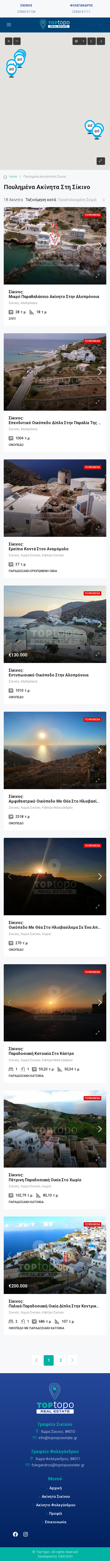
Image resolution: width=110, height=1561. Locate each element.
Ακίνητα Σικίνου (56, 1496)
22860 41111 (81, 11)
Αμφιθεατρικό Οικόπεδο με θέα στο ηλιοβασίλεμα (57, 799)
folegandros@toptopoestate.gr (58, 1465)
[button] (96, 132)
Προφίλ (55, 1513)
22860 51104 (26, 11)
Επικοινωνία (55, 1522)
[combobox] (81, 200)
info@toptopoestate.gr (57, 1438)
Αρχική (55, 1488)
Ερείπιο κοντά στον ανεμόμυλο (55, 546)
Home (13, 176)
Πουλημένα (92, 215)
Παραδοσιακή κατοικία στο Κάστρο (55, 1051)
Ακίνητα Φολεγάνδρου (55, 1505)
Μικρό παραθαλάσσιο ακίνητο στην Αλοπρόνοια (55, 294)
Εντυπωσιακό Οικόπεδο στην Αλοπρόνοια (55, 672)
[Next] (72, 1360)
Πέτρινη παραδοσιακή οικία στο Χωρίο (55, 1177)
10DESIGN (65, 1556)
